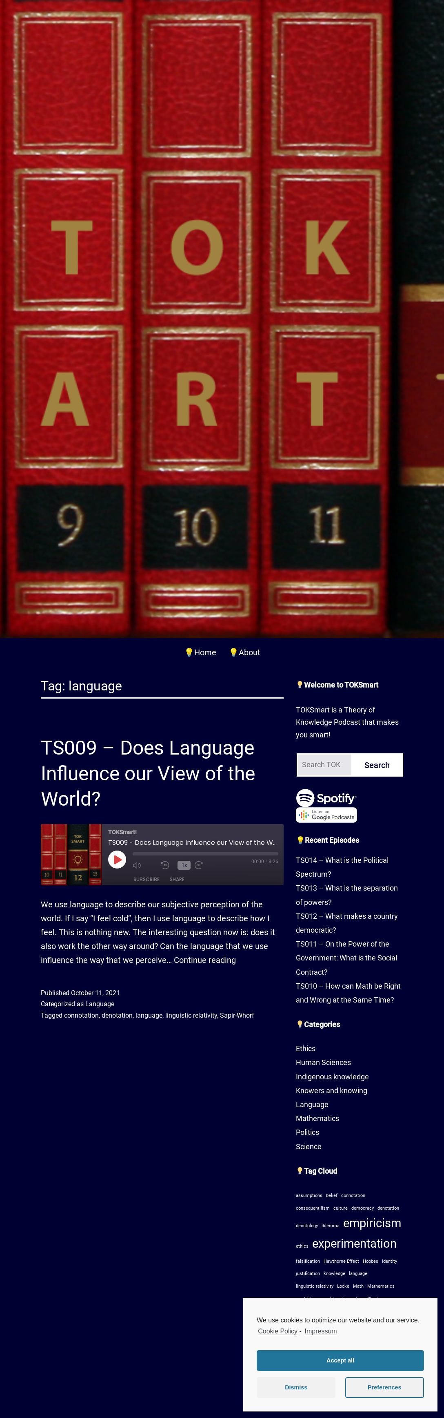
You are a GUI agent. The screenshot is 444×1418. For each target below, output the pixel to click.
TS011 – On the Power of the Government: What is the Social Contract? (346, 958)
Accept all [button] (340, 1360)
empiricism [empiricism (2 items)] (372, 1223)
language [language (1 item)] (358, 1273)
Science (309, 1146)
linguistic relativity (191, 1015)
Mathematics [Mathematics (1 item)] (381, 1286)
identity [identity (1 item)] (389, 1261)
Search (377, 765)
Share (177, 879)
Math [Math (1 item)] (358, 1286)
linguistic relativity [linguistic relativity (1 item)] (314, 1286)
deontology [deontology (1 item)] (307, 1225)
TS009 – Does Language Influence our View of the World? (148, 773)
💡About (244, 652)
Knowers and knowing (331, 1090)
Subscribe (146, 879)
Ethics (305, 1048)
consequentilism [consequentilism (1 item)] (313, 1208)
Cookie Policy (277, 1331)
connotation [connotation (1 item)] (353, 1195)
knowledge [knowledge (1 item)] (334, 1273)
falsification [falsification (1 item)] (308, 1261)
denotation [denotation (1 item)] (388, 1208)
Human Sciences (323, 1062)
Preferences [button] (384, 1387)
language (148, 1015)
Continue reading (205, 960)
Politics (307, 1132)
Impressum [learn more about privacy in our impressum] (321, 1331)
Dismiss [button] (296, 1387)
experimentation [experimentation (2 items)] (354, 1244)
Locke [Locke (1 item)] (343, 1286)
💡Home (200, 652)
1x (184, 865)
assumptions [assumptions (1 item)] (309, 1195)
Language (99, 1004)
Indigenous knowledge (332, 1076)
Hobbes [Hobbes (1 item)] (370, 1261)
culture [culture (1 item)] (340, 1208)
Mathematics (317, 1118)
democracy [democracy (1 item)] (362, 1208)
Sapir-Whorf (237, 1015)
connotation (81, 1015)
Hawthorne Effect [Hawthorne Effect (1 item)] (341, 1261)
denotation (117, 1015)
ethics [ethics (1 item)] (302, 1246)
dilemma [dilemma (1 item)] (331, 1225)
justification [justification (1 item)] (308, 1273)
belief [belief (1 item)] (331, 1195)
